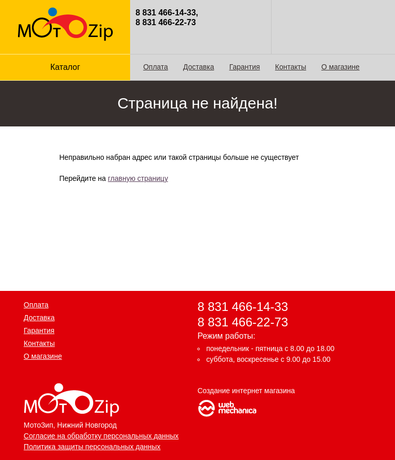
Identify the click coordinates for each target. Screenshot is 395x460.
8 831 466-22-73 (243, 321)
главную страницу (138, 178)
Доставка (198, 67)
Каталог (65, 67)
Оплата (155, 67)
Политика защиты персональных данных (92, 447)
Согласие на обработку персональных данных (101, 436)
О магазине (340, 67)
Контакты (290, 67)
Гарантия (244, 67)
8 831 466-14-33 (243, 307)
